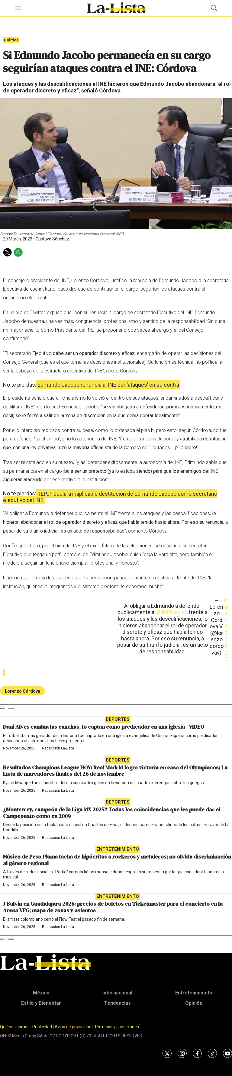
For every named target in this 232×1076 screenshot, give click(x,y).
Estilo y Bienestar (41, 1003)
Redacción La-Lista (58, 748)
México (41, 993)
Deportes (118, 719)
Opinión (193, 1003)
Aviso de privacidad (73, 1026)
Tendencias (117, 1003)
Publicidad (42, 1026)
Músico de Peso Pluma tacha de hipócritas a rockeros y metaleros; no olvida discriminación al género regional (117, 860)
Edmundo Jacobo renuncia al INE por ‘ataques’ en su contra (108, 385)
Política (11, 40)
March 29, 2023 (226, 629)
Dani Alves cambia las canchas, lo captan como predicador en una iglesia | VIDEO (103, 726)
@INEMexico (172, 612)
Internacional (117, 993)
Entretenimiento (117, 849)
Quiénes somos (15, 1026)
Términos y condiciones (116, 1026)
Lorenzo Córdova (22, 691)
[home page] (116, 8)
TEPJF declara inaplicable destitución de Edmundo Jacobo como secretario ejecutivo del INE (110, 496)
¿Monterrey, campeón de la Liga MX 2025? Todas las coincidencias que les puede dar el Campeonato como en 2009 (111, 813)
